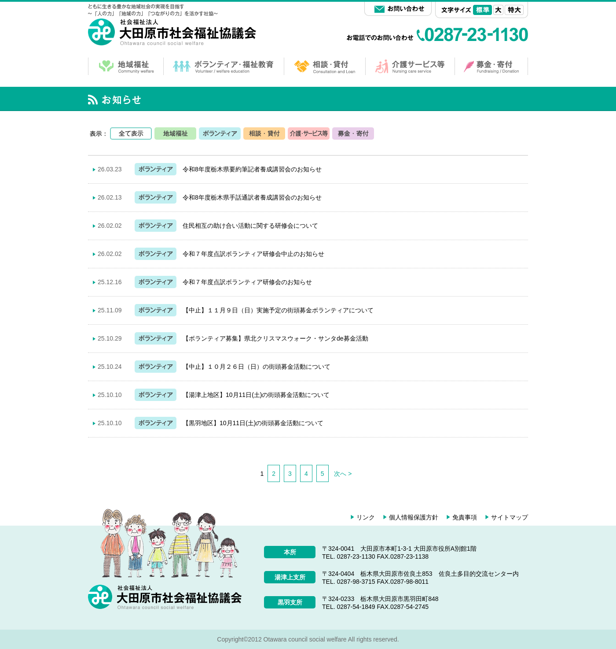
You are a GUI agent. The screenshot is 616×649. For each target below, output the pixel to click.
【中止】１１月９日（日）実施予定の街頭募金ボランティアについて (278, 310)
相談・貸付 (264, 133)
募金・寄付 (353, 133)
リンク (365, 517)
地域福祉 (175, 133)
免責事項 (464, 517)
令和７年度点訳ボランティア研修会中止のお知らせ (253, 253)
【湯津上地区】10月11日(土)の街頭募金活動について (256, 394)
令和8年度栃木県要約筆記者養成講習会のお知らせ (252, 169)
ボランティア (220, 133)
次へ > (343, 473)
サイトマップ (509, 517)
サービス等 (309, 133)
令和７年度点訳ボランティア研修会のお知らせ (247, 282)
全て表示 (131, 133)
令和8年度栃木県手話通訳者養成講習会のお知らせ (252, 197)
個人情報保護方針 (413, 517)
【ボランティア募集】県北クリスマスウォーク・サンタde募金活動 (275, 338)
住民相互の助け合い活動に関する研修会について (250, 225)
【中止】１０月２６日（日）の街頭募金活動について (256, 366)
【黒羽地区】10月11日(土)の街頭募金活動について (253, 422)
